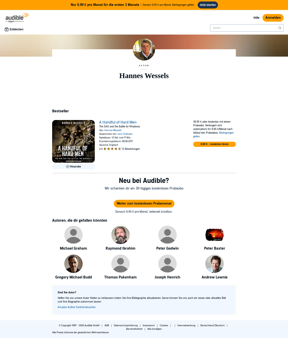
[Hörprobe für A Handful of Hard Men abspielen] (73, 166)
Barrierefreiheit (134, 329)
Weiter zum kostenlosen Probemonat (144, 203)
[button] (214, 144)
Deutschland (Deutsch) (212, 325)
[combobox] (247, 28)
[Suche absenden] (280, 28)
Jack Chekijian (125, 134)
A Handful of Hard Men (118, 122)
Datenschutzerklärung (126, 325)
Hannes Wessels (112, 130)
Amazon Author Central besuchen (77, 307)
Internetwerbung (186, 325)
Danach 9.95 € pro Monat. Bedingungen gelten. (133, 5)
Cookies (164, 325)
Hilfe (256, 18)
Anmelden (273, 18)
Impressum (149, 325)
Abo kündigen (154, 329)
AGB (107, 325)
